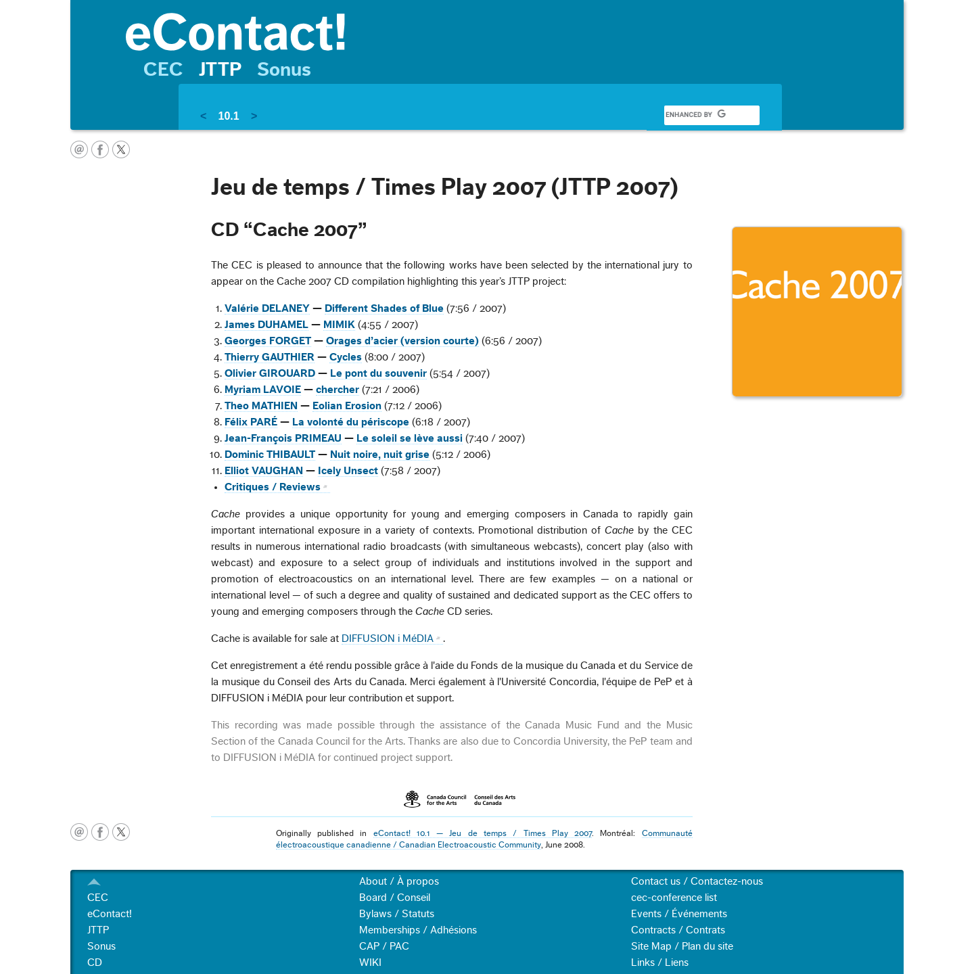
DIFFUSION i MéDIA (388, 638)
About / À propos (399, 881)
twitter (121, 149)
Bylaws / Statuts (396, 913)
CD (94, 962)
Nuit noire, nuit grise (380, 454)
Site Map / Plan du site (682, 946)
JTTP (220, 69)
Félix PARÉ (251, 422)
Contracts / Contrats (678, 930)
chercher (337, 389)
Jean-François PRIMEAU (283, 438)
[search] (695, 115)
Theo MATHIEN (261, 405)
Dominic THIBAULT (270, 454)
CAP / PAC (384, 946)
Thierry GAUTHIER (270, 357)
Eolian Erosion (346, 405)
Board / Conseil (394, 897)
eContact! (109, 913)
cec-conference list (674, 897)
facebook (100, 149)
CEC (163, 69)
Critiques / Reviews (273, 487)
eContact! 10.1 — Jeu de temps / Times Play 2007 (483, 833)
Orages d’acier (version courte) (402, 340)
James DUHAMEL (266, 324)
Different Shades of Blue (384, 308)
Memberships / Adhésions (418, 930)
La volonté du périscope (350, 422)
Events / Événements (679, 913)
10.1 (228, 116)
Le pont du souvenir (378, 373)
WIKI (370, 962)
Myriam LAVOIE (263, 389)
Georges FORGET (268, 340)
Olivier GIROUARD (270, 373)
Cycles (345, 357)
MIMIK (339, 324)
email (79, 149)
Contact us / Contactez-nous (697, 881)
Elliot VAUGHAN (264, 470)
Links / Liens (660, 962)
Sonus (284, 69)
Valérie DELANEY (267, 308)
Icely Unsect (348, 470)
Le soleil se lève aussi (409, 438)
